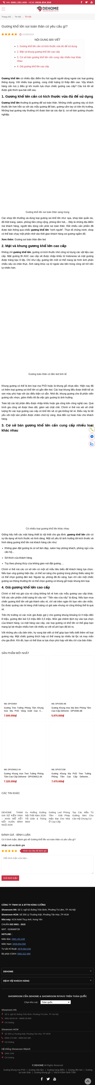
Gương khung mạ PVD (14, 1070)
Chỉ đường (9, 1022)
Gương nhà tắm (36, 1070)
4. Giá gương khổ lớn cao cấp (33, 66)
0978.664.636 (24, 949)
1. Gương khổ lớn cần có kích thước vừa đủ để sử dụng (47, 46)
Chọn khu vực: (31, 1002)
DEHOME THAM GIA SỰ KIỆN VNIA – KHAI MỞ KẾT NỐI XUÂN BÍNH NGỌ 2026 (12, 818)
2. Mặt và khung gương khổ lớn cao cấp (39, 51)
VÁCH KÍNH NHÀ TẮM (65, 1072)
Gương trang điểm (56, 1070)
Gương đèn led (75, 1070)
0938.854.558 (43, 2)
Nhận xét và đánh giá (13, 845)
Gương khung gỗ (42, 1072)
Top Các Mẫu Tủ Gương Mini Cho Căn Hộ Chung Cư (82, 815)
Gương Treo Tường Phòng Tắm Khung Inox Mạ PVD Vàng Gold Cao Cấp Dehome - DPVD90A (24, 711)
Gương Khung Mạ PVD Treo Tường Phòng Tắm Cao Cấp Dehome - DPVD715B (71, 776)
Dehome (8, 971)
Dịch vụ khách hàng (16, 980)
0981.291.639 (19, 2)
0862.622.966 (23, 954)
